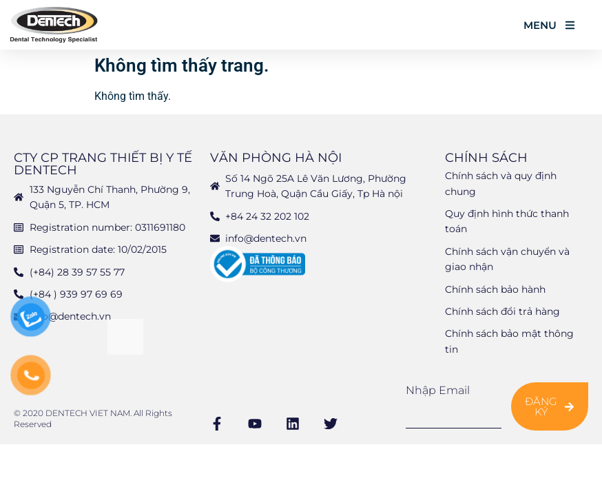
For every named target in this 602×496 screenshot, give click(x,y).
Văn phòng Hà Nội (276, 157)
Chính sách (486, 157)
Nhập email (438, 390)
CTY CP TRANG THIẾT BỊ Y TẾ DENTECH (103, 164)
